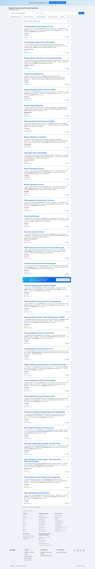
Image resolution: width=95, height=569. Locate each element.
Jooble (83, 566)
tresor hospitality (42, 541)
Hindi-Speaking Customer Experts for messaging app (42, 477)
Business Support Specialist (33, 105)
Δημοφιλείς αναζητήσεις (28, 511)
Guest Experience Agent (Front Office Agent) (39, 42)
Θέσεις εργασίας (28, 556)
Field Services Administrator (34, 74)
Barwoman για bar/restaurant (34, 232)
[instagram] (78, 550)
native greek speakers (43, 517)
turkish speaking (42, 529)
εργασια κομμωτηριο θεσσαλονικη (45, 545)
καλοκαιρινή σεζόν (58, 515)
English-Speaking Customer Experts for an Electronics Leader (45, 364)
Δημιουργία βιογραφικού (63, 279)
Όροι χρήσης (12, 565)
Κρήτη (24, 526)
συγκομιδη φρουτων (59, 520)
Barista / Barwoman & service (34, 169)
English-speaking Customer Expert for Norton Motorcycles (44, 248)
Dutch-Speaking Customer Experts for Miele (39, 121)
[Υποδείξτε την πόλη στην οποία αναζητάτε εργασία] (49, 13)
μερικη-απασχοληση (59, 529)
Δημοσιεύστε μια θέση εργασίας (57, 2)
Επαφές (26, 554)
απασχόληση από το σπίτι (60, 531)
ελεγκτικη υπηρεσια (42, 540)
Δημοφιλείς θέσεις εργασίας (28, 535)
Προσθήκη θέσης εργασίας (46, 555)
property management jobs (44, 543)
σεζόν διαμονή (58, 524)
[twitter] (80, 550)
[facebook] (75, 550)
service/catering (42, 520)
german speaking (42, 524)
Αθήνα (24, 515)
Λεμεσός (24, 524)
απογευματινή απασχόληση (60, 527)
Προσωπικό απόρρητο (21, 565)
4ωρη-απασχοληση (59, 526)
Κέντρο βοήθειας (28, 558)
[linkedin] (83, 550)
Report (67, 37)
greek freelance (42, 522)
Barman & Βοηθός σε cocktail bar (35, 137)
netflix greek (41, 515)
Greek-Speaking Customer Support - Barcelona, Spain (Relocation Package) (42, 460)
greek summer (41, 519)
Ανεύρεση (81, 13)
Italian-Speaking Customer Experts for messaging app (42, 301)
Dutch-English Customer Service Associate (39, 428)
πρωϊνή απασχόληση (59, 522)
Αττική (24, 519)
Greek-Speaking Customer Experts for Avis (38, 26)
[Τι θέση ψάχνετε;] (22, 13)
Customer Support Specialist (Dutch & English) (40, 285)
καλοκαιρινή (57, 517)
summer (56, 519)
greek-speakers (42, 527)
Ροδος (24, 527)
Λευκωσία (24, 522)
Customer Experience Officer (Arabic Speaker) (40, 380)
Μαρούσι (24, 531)
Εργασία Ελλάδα (28, 560)
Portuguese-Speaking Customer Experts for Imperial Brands (44, 412)
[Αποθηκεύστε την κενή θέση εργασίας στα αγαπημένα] (68, 26)
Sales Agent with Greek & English (35, 153)
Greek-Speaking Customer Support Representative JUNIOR (44, 317)
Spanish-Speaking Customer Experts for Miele (40, 90)
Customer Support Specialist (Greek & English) (40, 263)
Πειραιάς (24, 529)
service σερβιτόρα (42, 531)
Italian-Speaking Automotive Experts (36, 493)
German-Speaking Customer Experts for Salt (39, 396)
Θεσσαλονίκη (25, 517)
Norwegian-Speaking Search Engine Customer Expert (42, 443)
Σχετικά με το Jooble (29, 552)
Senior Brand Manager (31, 216)
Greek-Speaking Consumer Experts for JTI (38, 349)
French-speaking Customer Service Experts (39, 333)
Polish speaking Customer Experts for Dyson (39, 200)
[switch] (69, 21)
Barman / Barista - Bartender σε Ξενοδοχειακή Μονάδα (43, 58)
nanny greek (41, 526)
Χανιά (24, 520)
